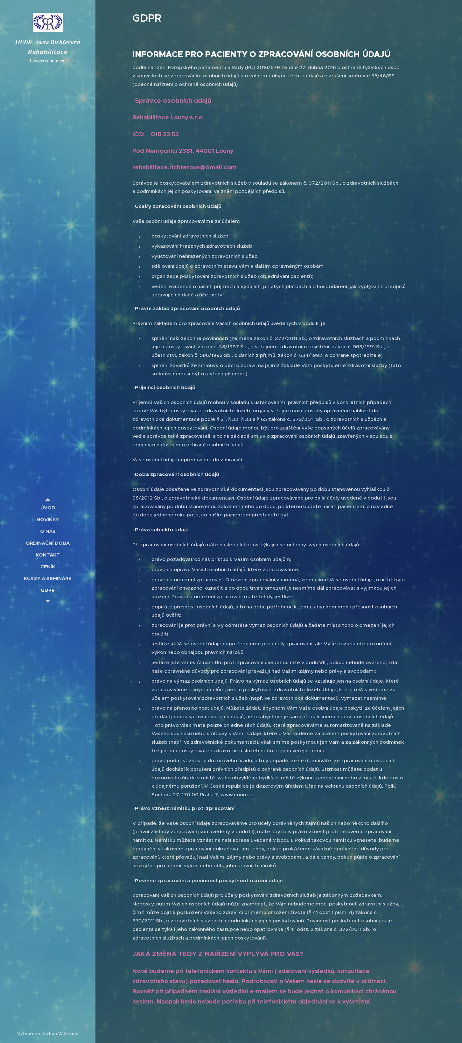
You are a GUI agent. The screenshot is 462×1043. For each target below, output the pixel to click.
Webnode (68, 1033)
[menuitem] (48, 507)
